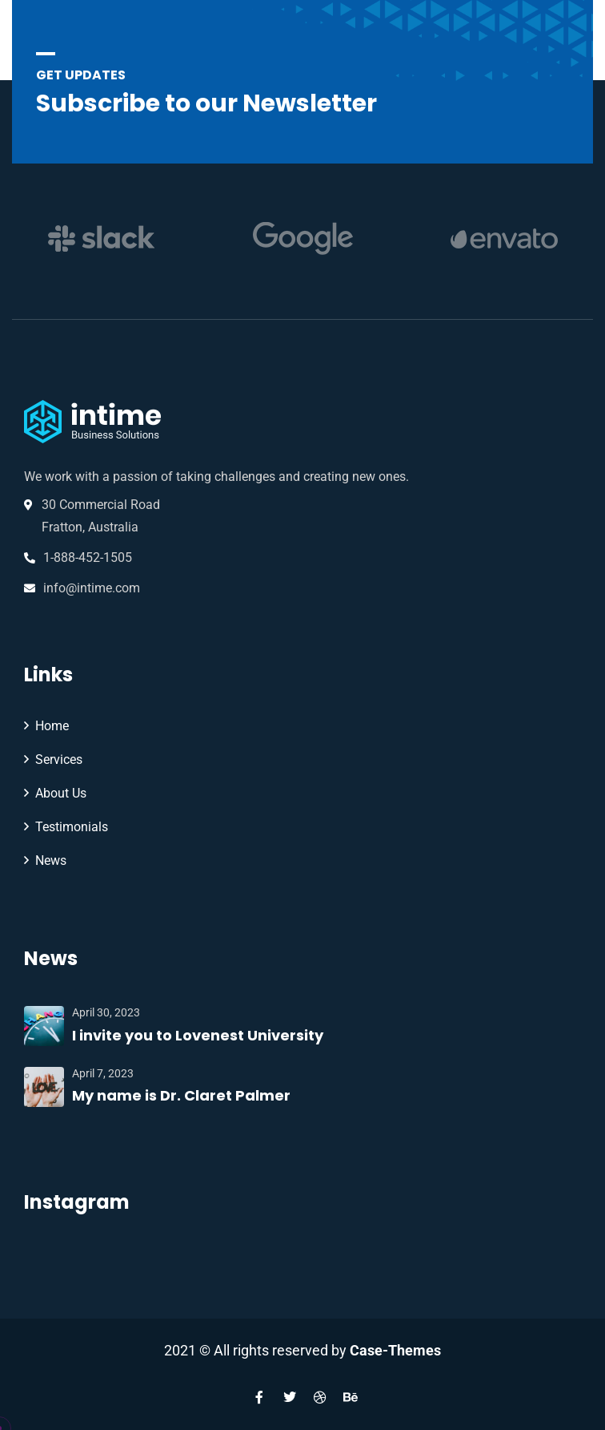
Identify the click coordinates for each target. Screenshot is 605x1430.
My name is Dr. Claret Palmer (181, 1095)
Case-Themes (395, 1350)
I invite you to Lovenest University (197, 1035)
